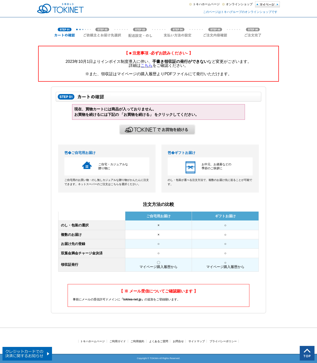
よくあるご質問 (158, 341)
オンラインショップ (239, 4)
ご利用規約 (137, 341)
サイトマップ (196, 341)
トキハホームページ (206, 4)
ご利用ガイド (117, 341)
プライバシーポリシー (223, 341)
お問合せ (178, 341)
